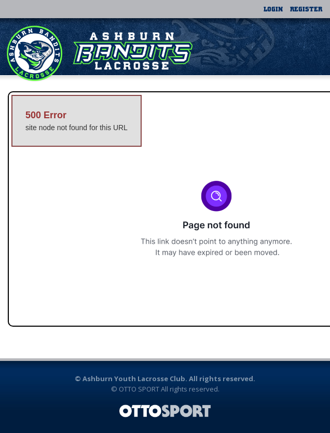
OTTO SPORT (139, 389)
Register (306, 9)
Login (273, 9)
